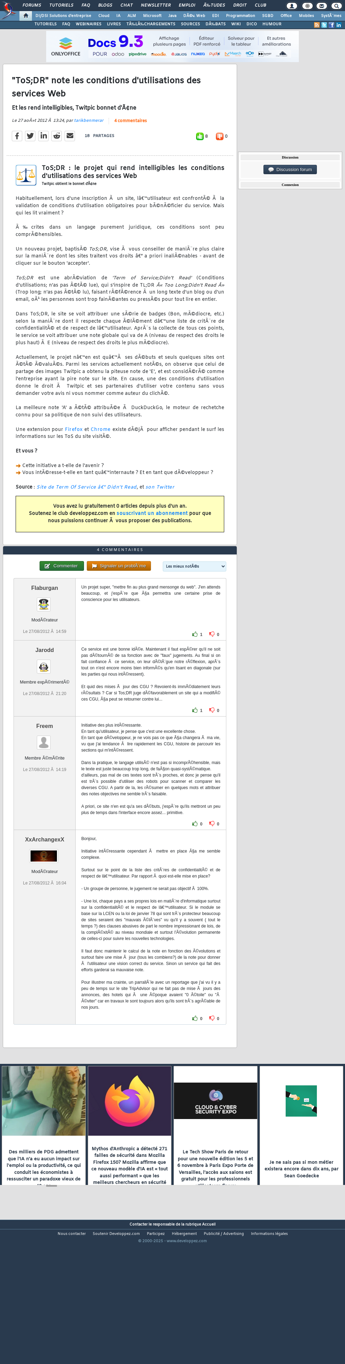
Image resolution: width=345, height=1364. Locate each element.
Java (172, 16)
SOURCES (190, 24)
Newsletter (155, 5)
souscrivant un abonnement (152, 532)
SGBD (268, 16)
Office (286, 16)
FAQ (86, 5)
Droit (240, 5)
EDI (215, 16)
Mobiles (306, 16)
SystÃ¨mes (331, 16)
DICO (251, 24)
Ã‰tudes (214, 5)
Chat (126, 5)
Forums (32, 5)
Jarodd (44, 707)
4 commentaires (130, 140)
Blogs (105, 5)
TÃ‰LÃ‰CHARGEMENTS (150, 24)
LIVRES (114, 24)
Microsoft (152, 16)
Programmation (240, 16)
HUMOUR (271, 24)
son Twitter (160, 506)
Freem (44, 783)
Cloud (103, 16)
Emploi (187, 5)
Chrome (101, 449)
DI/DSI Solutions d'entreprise (63, 16)
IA (118, 16)
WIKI (236, 24)
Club (260, 5)
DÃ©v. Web (194, 16)
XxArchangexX (44, 897)
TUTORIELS (45, 24)
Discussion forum (290, 169)
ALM (131, 16)
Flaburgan (44, 645)
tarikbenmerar (88, 140)
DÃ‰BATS (215, 24)
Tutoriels (61, 5)
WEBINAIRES (88, 24)
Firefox (74, 449)
